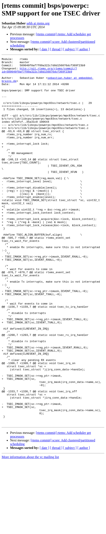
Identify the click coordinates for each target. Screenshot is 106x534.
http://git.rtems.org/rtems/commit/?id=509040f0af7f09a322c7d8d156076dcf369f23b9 (39, 72)
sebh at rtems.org (37, 23)
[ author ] (83, 49)
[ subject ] (70, 49)
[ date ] (44, 49)
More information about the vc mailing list (30, 530)
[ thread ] (56, 49)
